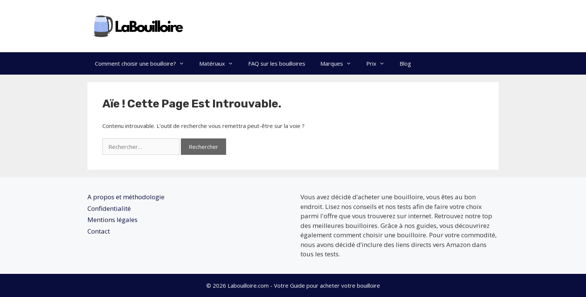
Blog (405, 63)
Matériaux (220, 63)
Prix (379, 63)
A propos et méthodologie (125, 197)
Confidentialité (109, 208)
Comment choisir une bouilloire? (143, 63)
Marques (339, 63)
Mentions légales (112, 219)
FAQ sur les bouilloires (276, 63)
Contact (98, 231)
